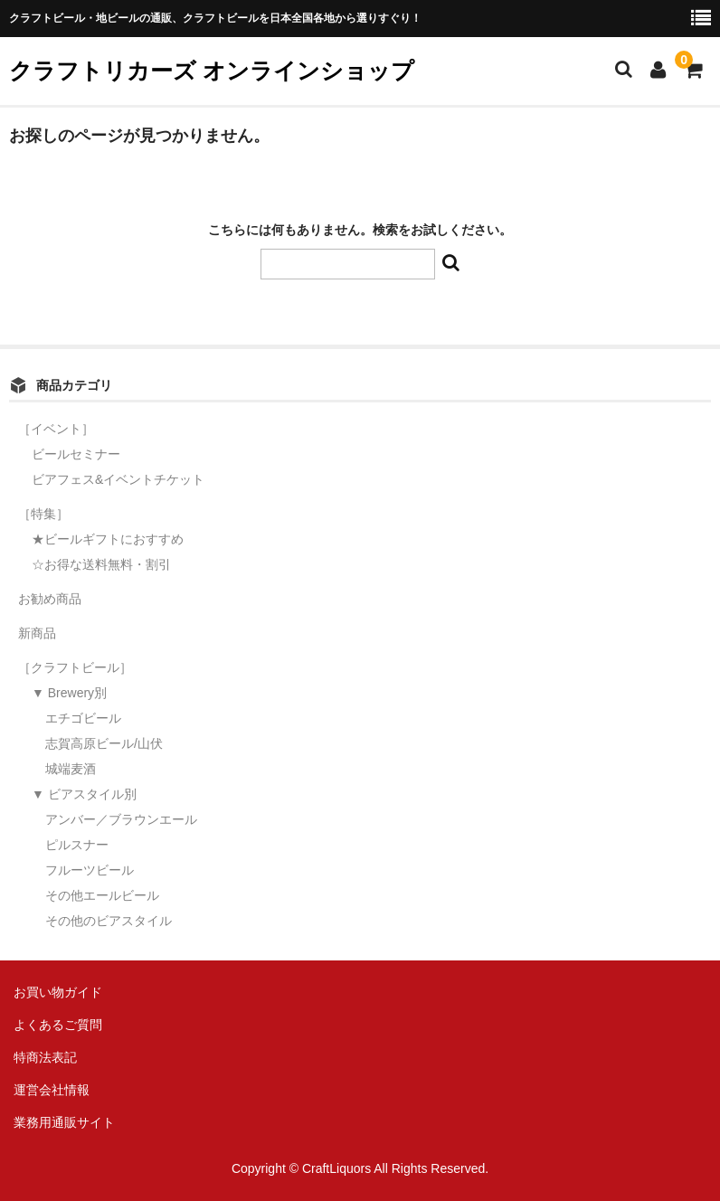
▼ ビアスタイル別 (84, 794)
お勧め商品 (49, 598)
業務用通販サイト (64, 1122)
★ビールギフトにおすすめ (108, 539)
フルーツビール (89, 870)
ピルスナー (77, 844)
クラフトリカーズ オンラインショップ (211, 70)
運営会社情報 (52, 1090)
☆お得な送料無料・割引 (101, 564)
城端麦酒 (70, 768)
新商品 (37, 633)
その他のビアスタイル (108, 920)
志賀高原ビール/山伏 (104, 743)
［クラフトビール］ (75, 667)
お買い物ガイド (58, 992)
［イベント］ (56, 428)
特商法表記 (45, 1057)
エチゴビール (83, 718)
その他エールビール (102, 895)
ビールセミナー (76, 454)
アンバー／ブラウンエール (121, 819)
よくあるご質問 (58, 1024)
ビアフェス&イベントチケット (118, 479)
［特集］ (43, 513)
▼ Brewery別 (69, 693)
